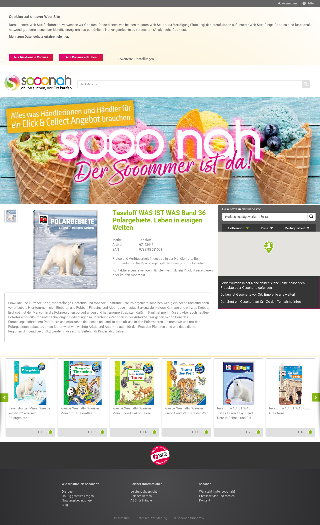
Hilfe (308, 3)
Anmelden (289, 3)
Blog (65, 505)
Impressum (122, 518)
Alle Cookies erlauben (81, 57)
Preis (267, 228)
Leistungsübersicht (143, 491)
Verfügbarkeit (297, 228)
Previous (6, 397)
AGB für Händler (141, 500)
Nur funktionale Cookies (31, 57)
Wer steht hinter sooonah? (217, 491)
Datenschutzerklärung (151, 518)
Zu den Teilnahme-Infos (283, 302)
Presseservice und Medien (217, 496)
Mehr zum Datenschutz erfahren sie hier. (39, 37)
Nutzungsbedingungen (77, 500)
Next (314, 397)
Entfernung (238, 228)
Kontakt (204, 500)
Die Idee (67, 491)
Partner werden (141, 496)
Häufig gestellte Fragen (78, 496)
